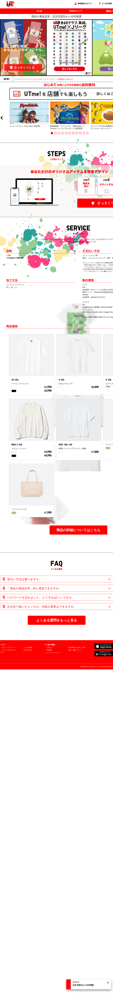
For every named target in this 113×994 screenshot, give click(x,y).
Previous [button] (1, 118)
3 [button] (59, 133)
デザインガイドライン (9, 647)
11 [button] (87, 133)
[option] (29, 114)
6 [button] (69, 133)
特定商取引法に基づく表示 (76, 647)
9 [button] (80, 133)
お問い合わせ (28, 650)
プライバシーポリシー (54, 652)
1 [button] (52, 133)
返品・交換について (74, 650)
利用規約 (49, 650)
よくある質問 (28, 647)
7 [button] (73, 133)
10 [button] (84, 133)
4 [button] (62, 133)
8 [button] (76, 133)
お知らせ (49, 647)
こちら (15, 287)
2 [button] (55, 133)
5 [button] (66, 133)
